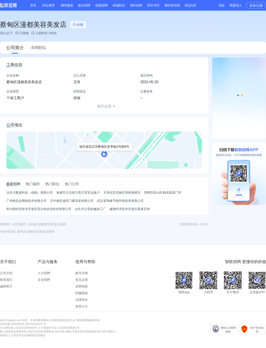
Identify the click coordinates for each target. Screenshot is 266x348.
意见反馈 (81, 279)
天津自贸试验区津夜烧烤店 (122, 192)
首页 (33, 5)
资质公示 (81, 306)
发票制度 (81, 286)
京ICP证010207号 (35, 324)
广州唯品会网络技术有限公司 (26, 201)
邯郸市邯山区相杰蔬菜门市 (162, 192)
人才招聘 (44, 273)
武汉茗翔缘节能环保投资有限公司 (120, 201)
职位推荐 (48, 5)
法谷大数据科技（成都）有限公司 (29, 192)
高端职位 (119, 5)
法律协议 (81, 299)
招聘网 (4, 224)
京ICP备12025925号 (12, 324)
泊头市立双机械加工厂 (90, 209)
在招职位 (38, 47)
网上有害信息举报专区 (13, 331)
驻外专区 (153, 5)
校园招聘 (101, 5)
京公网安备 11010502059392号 (18, 327)
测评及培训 (172, 5)
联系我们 (6, 279)
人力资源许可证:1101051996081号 (58, 327)
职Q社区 (191, 5)
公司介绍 (6, 273)
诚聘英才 (6, 286)
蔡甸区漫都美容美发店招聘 (36, 231)
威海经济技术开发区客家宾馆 (130, 209)
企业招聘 (44, 279)
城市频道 (67, 5)
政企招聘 (84, 5)
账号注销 (81, 273)
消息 (221, 5)
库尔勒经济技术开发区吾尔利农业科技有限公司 (38, 209)
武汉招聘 (19, 224)
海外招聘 (136, 5)
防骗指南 (81, 293)
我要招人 (235, 5)
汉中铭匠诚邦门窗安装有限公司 (72, 201)
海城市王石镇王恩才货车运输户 (78, 192)
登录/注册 (256, 5)
